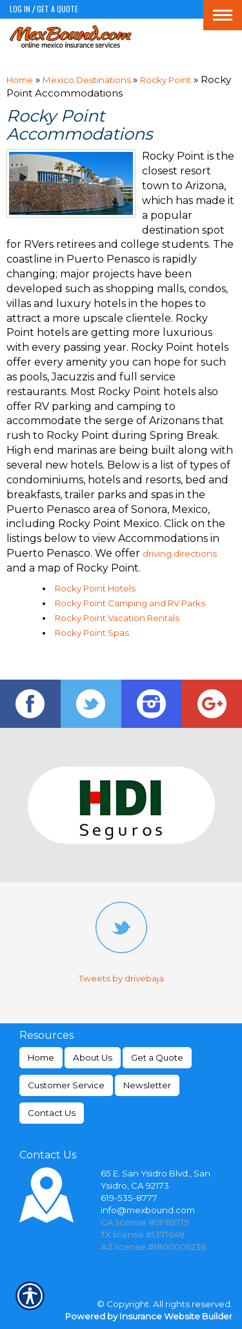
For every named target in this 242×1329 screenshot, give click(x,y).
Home (19, 80)
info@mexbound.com (148, 1210)
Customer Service (66, 1085)
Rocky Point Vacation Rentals (117, 618)
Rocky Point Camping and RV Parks (130, 603)
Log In (20, 8)
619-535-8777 (129, 1198)
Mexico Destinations (88, 80)
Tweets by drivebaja (121, 978)
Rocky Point (165, 80)
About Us (92, 1057)
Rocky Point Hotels (95, 588)
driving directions (180, 553)
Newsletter (147, 1085)
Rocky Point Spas (92, 632)
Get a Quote (57, 8)
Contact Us (52, 1113)
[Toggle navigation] (222, 15)
